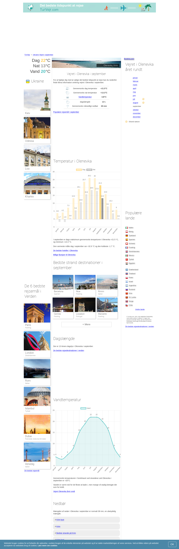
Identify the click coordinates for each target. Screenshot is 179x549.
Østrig (131, 232)
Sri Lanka (132, 297)
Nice (78, 291)
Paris (28, 325)
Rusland (132, 289)
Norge (131, 301)
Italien (27, 383)
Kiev (27, 113)
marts (135, 85)
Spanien (132, 239)
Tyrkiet (27, 411)
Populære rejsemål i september (66, 112)
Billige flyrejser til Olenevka (64, 255)
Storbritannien (30, 355)
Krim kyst (60, 520)
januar (135, 78)
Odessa (29, 140)
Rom (28, 380)
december (137, 117)
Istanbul (29, 408)
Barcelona (58, 291)
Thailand (132, 273)
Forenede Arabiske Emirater (35, 439)
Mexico (131, 255)
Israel (131, 281)
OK (172, 544)
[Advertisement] (89, 33)
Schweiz (132, 243)
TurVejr (27, 55)
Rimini (101, 291)
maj (134, 92)
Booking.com (129, 59)
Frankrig (28, 328)
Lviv (27, 168)
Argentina (132, 285)
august (135, 103)
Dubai (28, 436)
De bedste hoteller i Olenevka (65, 250)
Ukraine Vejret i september (43, 55)
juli (134, 99)
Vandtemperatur (85, 97)
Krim (58, 526)
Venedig (29, 464)
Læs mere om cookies (47, 545)
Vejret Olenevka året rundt (64, 491)
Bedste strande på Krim (66, 533)
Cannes (57, 314)
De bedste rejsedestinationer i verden (68, 350)
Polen (131, 277)
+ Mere (86, 324)
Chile (131, 305)
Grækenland (133, 270)
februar (135, 81)
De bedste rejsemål (31, 471)
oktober (136, 110)
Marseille (102, 314)
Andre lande (140, 309)
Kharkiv (29, 196)
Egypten (132, 263)
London (29, 352)
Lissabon (80, 314)
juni (134, 96)
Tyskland (132, 235)
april (134, 88)
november (137, 113)
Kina (130, 293)
